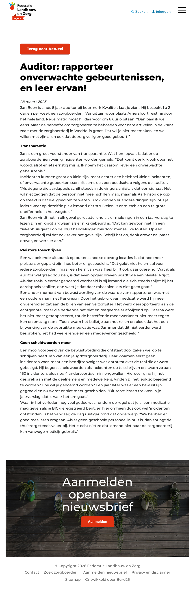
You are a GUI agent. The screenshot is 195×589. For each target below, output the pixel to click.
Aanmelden (97, 522)
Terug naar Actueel (45, 49)
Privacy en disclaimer (151, 572)
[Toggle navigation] (182, 10)
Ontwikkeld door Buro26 (107, 579)
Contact (32, 572)
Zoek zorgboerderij (61, 572)
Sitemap (73, 579)
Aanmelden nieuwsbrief (105, 572)
